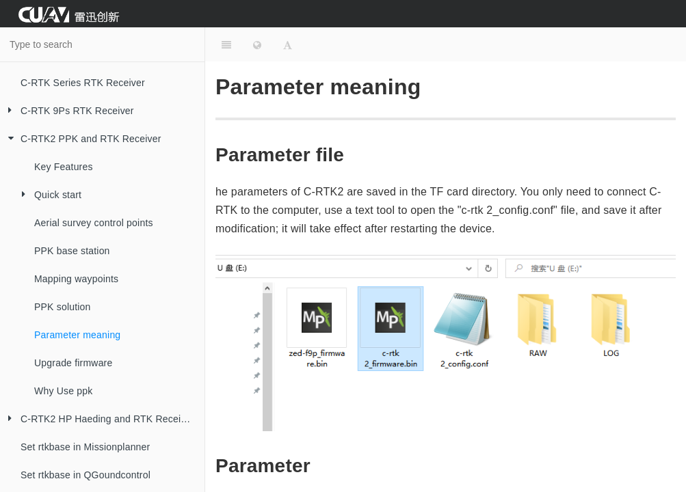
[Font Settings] (287, 44)
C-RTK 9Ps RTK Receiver (67, 111)
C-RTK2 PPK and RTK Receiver (80, 139)
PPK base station (72, 250)
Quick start (47, 195)
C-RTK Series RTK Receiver (83, 82)
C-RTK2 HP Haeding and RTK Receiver (97, 419)
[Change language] (257, 44)
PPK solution (62, 306)
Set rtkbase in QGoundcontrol (85, 474)
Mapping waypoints (76, 278)
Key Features (63, 166)
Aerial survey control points (93, 222)
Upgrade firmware (73, 362)
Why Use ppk (63, 390)
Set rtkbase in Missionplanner (85, 446)
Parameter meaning (77, 334)
